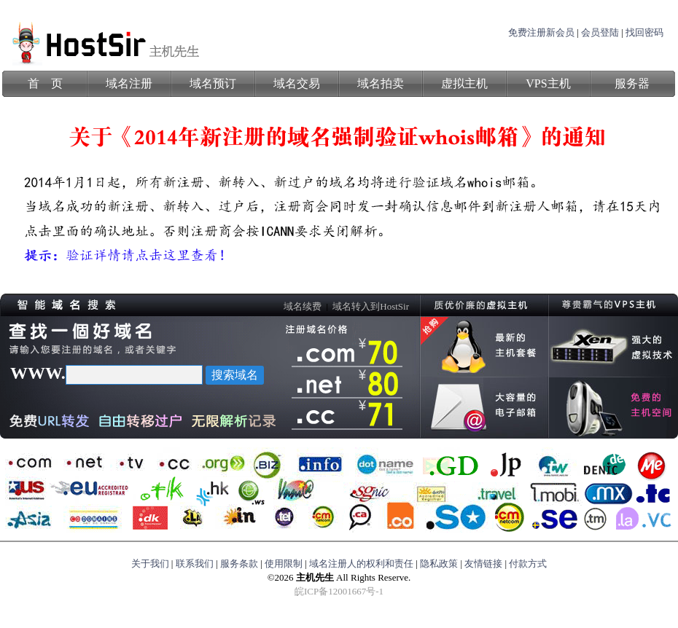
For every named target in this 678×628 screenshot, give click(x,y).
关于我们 (150, 563)
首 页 (45, 83)
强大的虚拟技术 (613, 346)
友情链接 (483, 563)
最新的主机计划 (484, 346)
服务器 (632, 83)
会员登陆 (600, 32)
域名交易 (296, 83)
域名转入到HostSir (370, 306)
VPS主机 (548, 83)
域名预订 (213, 83)
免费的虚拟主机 (613, 408)
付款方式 (528, 563)
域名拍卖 (380, 83)
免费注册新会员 (541, 32)
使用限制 (284, 563)
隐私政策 (439, 563)
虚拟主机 (464, 83)
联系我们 (195, 563)
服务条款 (239, 563)
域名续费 (303, 306)
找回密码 (644, 32)
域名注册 (129, 83)
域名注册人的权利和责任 (361, 563)
